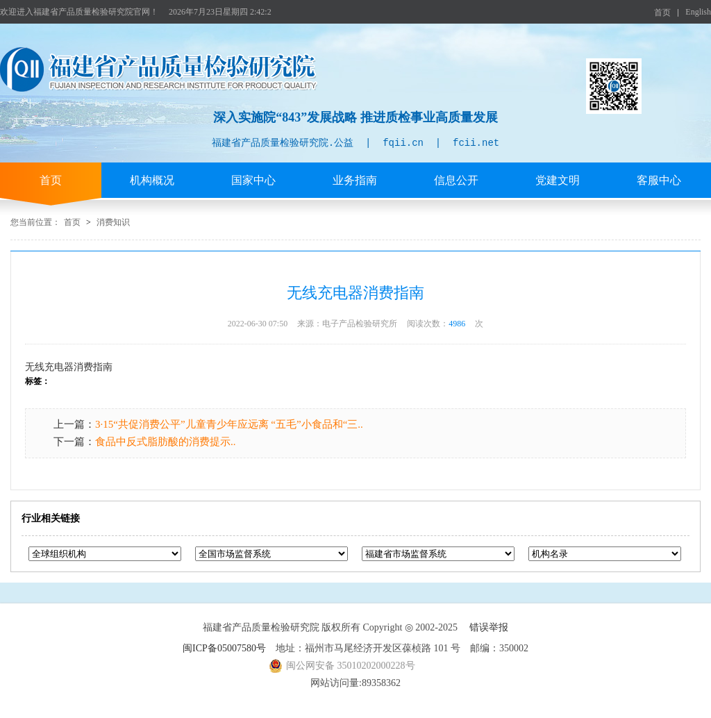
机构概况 (152, 180)
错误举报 (488, 627)
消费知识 (113, 222)
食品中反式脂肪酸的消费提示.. (165, 441)
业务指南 (355, 180)
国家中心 (253, 180)
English (698, 12)
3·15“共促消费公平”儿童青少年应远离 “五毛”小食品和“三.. (229, 424)
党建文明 (557, 180)
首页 (662, 12)
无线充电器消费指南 (68, 367)
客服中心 (659, 180)
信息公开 (456, 180)
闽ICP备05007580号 (224, 648)
